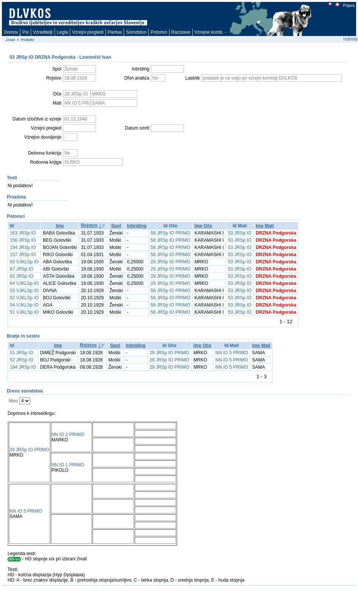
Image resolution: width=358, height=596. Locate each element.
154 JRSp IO (23, 247)
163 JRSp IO (23, 233)
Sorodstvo (136, 32)
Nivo (13, 401)
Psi (25, 32)
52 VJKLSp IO (24, 297)
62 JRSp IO (21, 276)
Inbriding (136, 225)
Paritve (115, 32)
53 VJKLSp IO (24, 290)
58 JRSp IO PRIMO (170, 233)
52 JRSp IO (21, 360)
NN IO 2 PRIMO (68, 434)
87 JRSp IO (21, 269)
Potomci (159, 32)
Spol (116, 225)
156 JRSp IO (23, 240)
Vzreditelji (43, 32)
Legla (62, 32)
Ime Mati (265, 225)
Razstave (180, 32)
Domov (11, 32)
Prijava (348, 5)
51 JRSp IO (21, 352)
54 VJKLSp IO (24, 305)
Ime (60, 225)
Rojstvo (89, 225)
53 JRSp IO (239, 233)
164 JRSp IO (23, 367)
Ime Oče (203, 225)
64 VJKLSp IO (24, 283)
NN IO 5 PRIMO (231, 352)
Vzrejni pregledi (88, 32)
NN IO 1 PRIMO (68, 465)
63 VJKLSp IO (24, 261)
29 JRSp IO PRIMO (170, 261)
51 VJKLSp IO (24, 312)
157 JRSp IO (23, 254)
